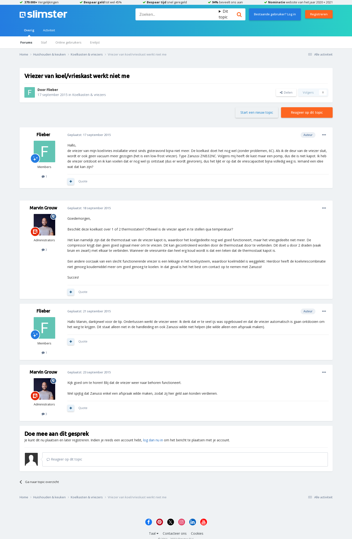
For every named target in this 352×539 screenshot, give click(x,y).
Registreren (319, 14)
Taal (153, 533)
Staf (44, 42)
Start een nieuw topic (256, 112)
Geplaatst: (89, 135)
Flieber (52, 89)
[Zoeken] (177, 14)
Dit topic (223, 14)
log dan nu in (153, 440)
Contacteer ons (175, 533)
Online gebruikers (68, 42)
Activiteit (49, 30)
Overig (29, 32)
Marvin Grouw (43, 207)
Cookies (197, 533)
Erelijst (95, 42)
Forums (26, 42)
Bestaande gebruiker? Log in (275, 14)
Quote (82, 181)
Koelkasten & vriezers (89, 94)
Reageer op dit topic (307, 112)
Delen (286, 92)
